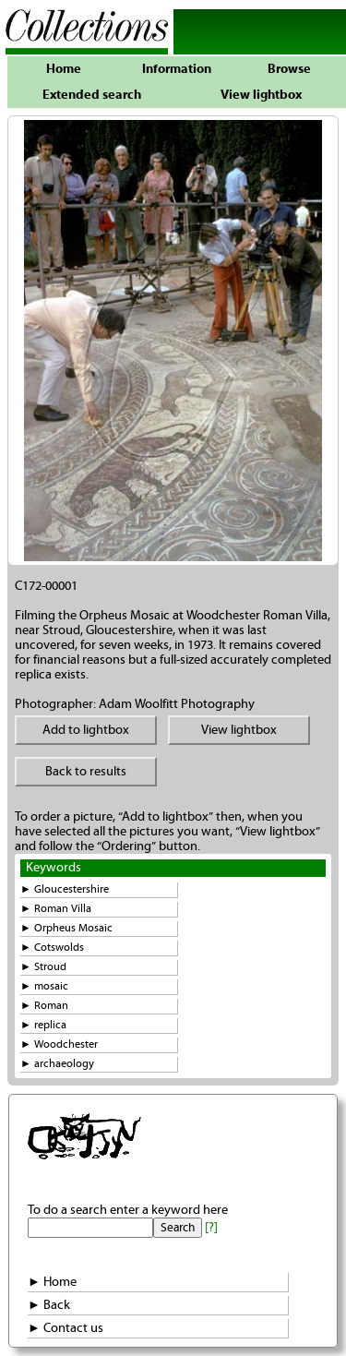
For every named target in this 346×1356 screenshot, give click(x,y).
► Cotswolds (52, 948)
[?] (211, 1227)
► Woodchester (59, 1044)
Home (63, 69)
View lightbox (261, 95)
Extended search (91, 95)
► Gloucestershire (64, 889)
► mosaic (44, 986)
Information (176, 69)
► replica (43, 1025)
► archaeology (57, 1064)
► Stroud (43, 967)
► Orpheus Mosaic (66, 928)
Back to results (85, 771)
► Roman (44, 1006)
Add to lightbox (85, 730)
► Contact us (65, 1328)
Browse (289, 69)
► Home (52, 1282)
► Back (49, 1305)
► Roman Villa (55, 909)
